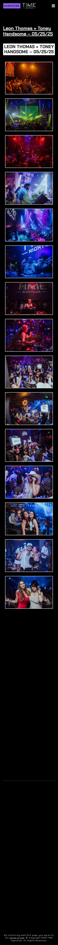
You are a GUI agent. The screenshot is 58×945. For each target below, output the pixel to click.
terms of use (17, 938)
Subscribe (12, 5)
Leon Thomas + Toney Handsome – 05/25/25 (28, 31)
